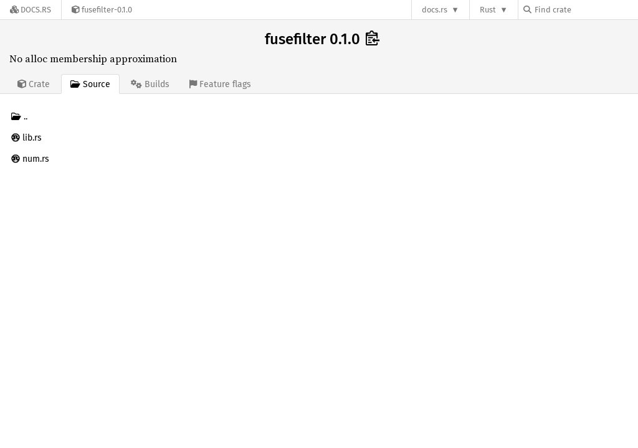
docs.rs (434, 9)
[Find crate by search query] (585, 9)
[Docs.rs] (30, 9)
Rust (488, 9)
